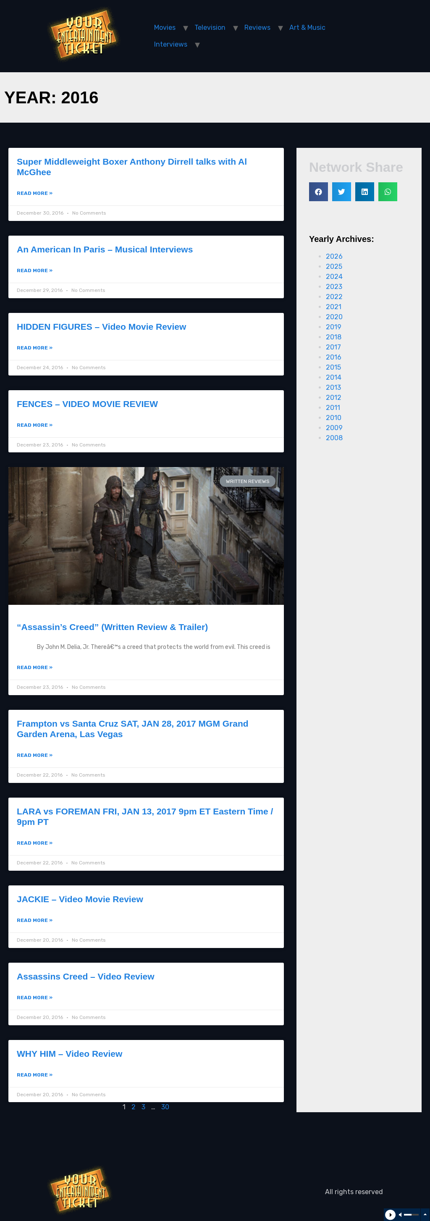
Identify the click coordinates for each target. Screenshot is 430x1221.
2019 (333, 327)
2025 (334, 266)
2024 (334, 277)
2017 (333, 347)
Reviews (257, 28)
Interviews (170, 44)
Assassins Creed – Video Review (86, 976)
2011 (333, 408)
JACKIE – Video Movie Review (80, 899)
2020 (334, 317)
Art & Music (307, 28)
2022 (334, 297)
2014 (333, 377)
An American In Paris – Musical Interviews (105, 249)
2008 (334, 438)
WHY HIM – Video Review (69, 1053)
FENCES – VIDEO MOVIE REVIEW (87, 404)
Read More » (34, 193)
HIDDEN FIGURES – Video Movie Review (101, 326)
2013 (333, 387)
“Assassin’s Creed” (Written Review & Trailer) (112, 627)
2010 (333, 418)
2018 (333, 337)
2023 (334, 287)
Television (209, 28)
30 (165, 1107)
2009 (334, 428)
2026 (334, 256)
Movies (165, 28)
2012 (333, 398)
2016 (333, 357)
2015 (333, 367)
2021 (333, 307)
